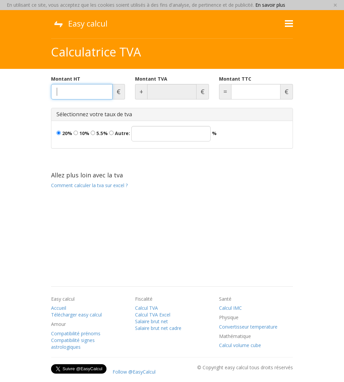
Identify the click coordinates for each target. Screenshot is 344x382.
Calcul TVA (146, 308)
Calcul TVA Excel (152, 314)
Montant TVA (151, 79)
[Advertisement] (172, 239)
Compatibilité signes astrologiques (73, 343)
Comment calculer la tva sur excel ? (89, 185)
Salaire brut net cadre (158, 328)
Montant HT (65, 79)
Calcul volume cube (240, 345)
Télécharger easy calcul (76, 314)
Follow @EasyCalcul (134, 372)
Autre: (163, 133)
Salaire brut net (151, 321)
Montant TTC (235, 79)
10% (81, 133)
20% (64, 133)
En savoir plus (270, 5)
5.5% (99, 133)
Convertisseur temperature (248, 327)
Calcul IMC (230, 308)
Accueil (58, 308)
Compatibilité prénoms (75, 333)
